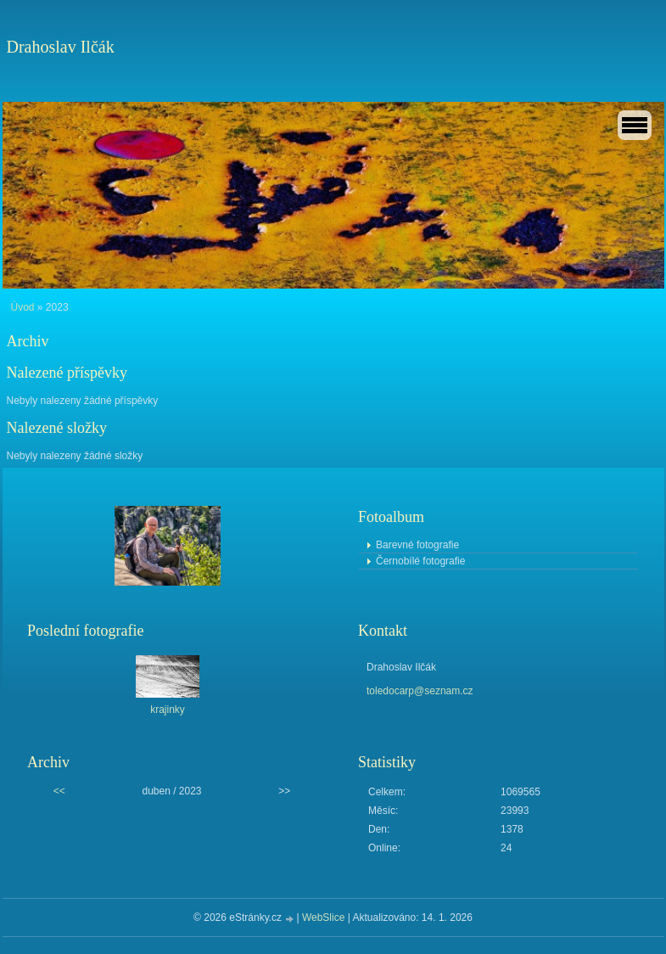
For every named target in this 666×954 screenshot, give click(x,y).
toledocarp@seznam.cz (420, 691)
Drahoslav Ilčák (61, 46)
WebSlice (323, 917)
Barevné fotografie (417, 545)
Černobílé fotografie (420, 561)
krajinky (167, 710)
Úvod (23, 307)
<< (59, 791)
